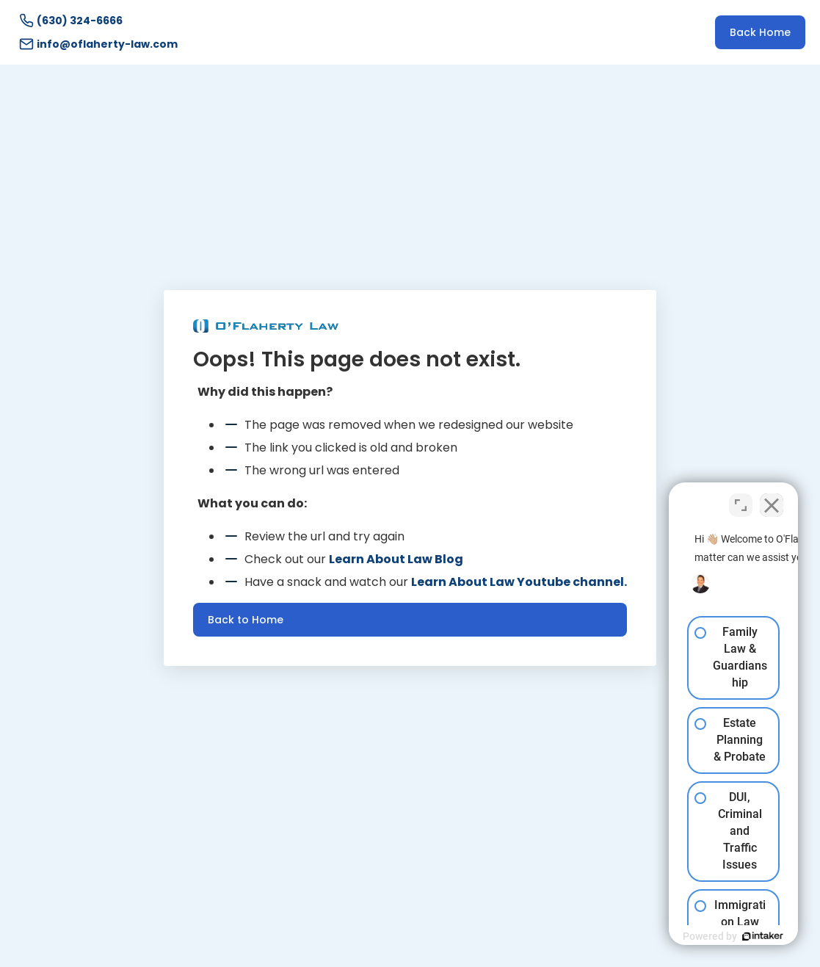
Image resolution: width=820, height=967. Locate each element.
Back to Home (245, 619)
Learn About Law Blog (396, 559)
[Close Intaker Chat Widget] (771, 498)
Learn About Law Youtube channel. (519, 581)
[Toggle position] (740, 498)
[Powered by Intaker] (695, 936)
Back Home (760, 32)
